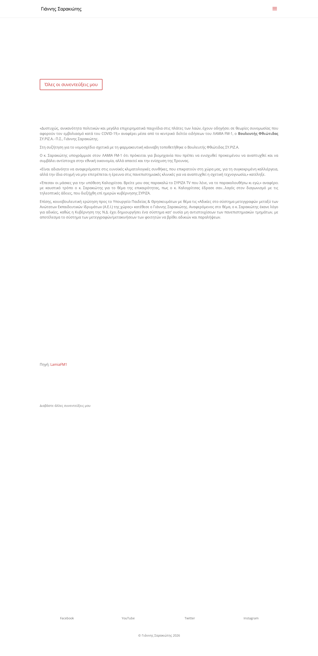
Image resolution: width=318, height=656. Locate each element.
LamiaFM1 (58, 364)
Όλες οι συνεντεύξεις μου (71, 84)
